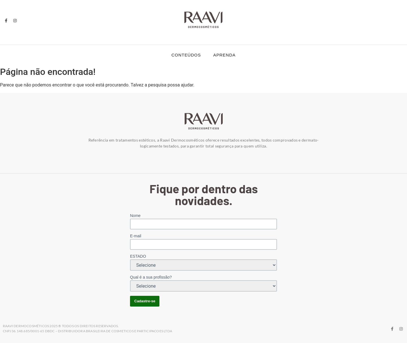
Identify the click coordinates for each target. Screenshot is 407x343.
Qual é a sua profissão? (151, 277)
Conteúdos (186, 55)
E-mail (135, 236)
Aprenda (224, 55)
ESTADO (138, 256)
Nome (135, 216)
